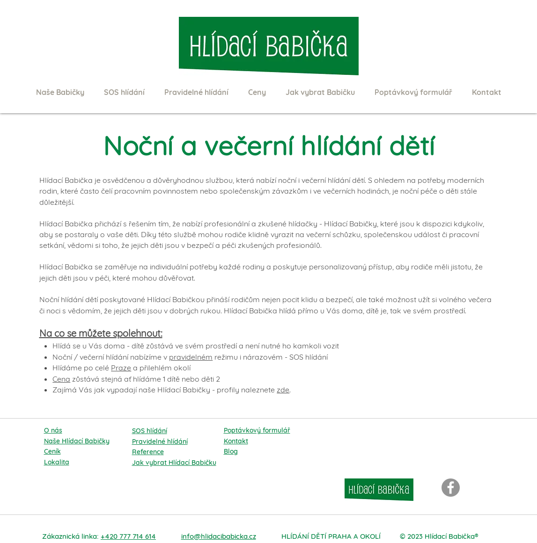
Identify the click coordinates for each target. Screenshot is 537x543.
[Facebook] (450, 487)
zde (283, 389)
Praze (121, 367)
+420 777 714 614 (128, 536)
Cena (61, 379)
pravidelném (191, 357)
